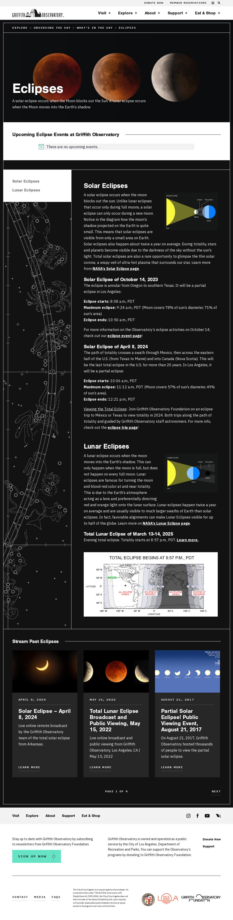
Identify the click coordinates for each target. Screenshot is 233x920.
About (150, 13)
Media (40, 897)
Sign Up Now (32, 856)
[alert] (116, 147)
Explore (125, 13)
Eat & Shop (205, 13)
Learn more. (188, 539)
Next (216, 791)
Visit (102, 13)
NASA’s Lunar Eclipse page (166, 523)
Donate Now (153, 3)
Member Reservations (188, 3)
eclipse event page (124, 335)
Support (175, 13)
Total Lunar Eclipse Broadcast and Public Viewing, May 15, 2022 (115, 720)
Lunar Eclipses (26, 190)
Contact (20, 897)
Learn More (29, 767)
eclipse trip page (123, 427)
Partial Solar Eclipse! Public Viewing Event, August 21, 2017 (181, 720)
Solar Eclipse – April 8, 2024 (44, 714)
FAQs (56, 897)
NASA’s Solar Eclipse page (116, 268)
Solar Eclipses (25, 181)
